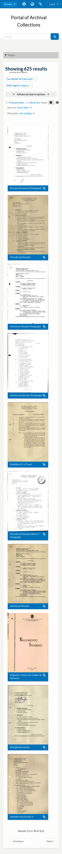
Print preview (14, 102)
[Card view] (51, 102)
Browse (8, 4)
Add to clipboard (44, 188)
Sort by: (11, 107)
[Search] (27, 36)
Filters (10, 55)
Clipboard (40, 4)
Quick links (24, 4)
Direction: (13, 113)
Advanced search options (31, 94)
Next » (50, 841)
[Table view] (57, 102)
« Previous (17, 841)
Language (32, 4)
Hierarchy (32, 102)
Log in (52, 4)
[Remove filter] (34, 79)
